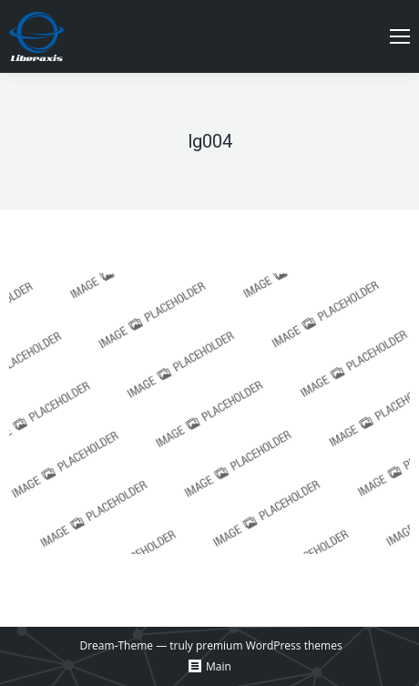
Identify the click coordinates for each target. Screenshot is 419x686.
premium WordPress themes (269, 645)
